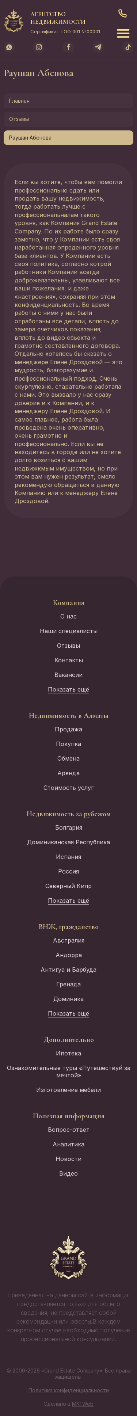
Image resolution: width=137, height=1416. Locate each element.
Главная (19, 101)
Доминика (68, 998)
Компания (68, 602)
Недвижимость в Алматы (69, 715)
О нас (68, 616)
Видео (68, 1173)
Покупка (68, 743)
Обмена (68, 758)
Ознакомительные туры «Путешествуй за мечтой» (68, 1071)
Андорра (69, 955)
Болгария (68, 827)
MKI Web (83, 1404)
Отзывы (19, 119)
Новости (68, 1158)
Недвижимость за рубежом (69, 814)
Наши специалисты (69, 631)
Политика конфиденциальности (68, 1390)
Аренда (68, 773)
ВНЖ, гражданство (69, 926)
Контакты (68, 660)
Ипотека (68, 1053)
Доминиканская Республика (68, 842)
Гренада (68, 984)
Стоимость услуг (68, 787)
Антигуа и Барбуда (68, 969)
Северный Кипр (68, 886)
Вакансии (68, 674)
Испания (68, 856)
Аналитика (68, 1144)
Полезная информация (68, 1116)
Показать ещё (68, 689)
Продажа (68, 729)
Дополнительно (68, 1039)
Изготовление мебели (68, 1089)
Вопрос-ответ (69, 1129)
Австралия (68, 940)
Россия (68, 871)
